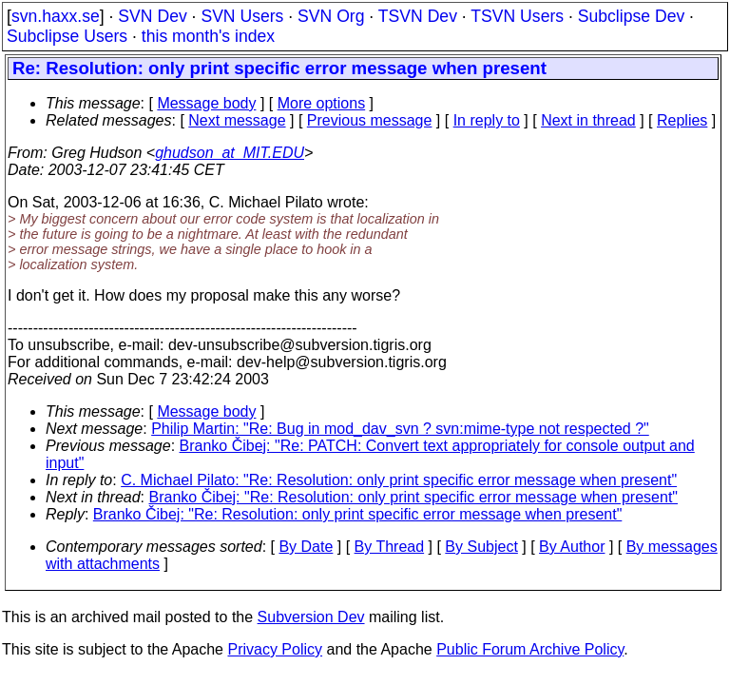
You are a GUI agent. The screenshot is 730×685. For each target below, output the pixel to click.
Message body (206, 103)
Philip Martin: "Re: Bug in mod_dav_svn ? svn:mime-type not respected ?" (400, 429)
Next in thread (588, 120)
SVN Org (331, 16)
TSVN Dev (417, 16)
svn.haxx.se (55, 16)
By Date (306, 546)
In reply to (486, 120)
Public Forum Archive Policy (530, 649)
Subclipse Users (67, 36)
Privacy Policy (274, 649)
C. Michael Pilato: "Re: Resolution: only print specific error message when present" (399, 480)
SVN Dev (152, 16)
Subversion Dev (311, 617)
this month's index (208, 36)
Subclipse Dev (631, 16)
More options (322, 103)
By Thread (390, 546)
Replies (682, 120)
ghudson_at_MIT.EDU (229, 153)
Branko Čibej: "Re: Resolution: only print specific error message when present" (414, 497)
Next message (236, 120)
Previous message (369, 120)
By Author (572, 546)
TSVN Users (517, 16)
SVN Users (242, 16)
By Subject (481, 546)
